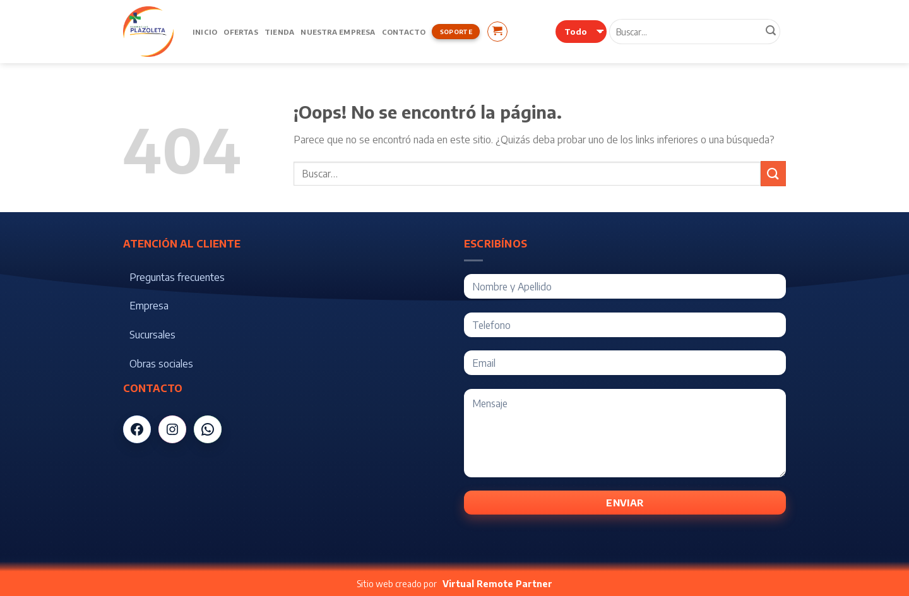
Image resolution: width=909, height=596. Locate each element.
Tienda (279, 31)
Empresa (149, 305)
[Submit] (773, 173)
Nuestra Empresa (337, 31)
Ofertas (240, 31)
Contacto (404, 31)
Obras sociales (161, 363)
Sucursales (152, 334)
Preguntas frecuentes (177, 277)
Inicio (205, 31)
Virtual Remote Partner (497, 583)
